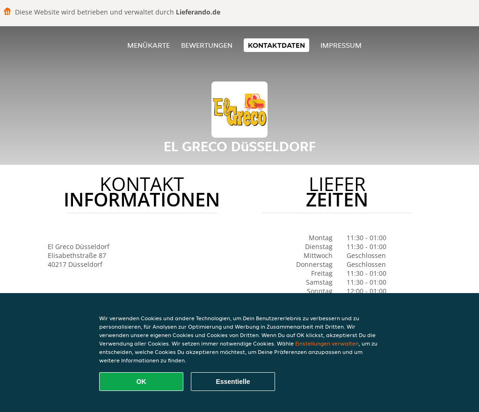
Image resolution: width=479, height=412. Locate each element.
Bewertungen (206, 45)
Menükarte (148, 45)
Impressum (341, 45)
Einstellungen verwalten (327, 343)
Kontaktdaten (276, 45)
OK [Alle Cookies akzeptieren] (141, 381)
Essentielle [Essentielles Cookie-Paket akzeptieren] (233, 381)
